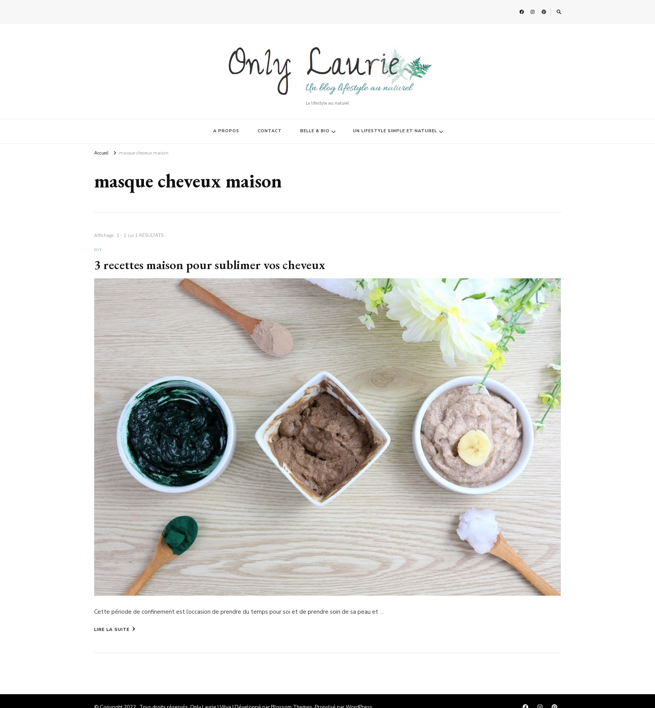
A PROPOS (226, 131)
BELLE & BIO (315, 131)
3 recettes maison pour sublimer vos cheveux (209, 264)
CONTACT (270, 131)
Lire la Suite (115, 629)
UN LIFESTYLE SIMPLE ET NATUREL (395, 131)
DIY (98, 250)
